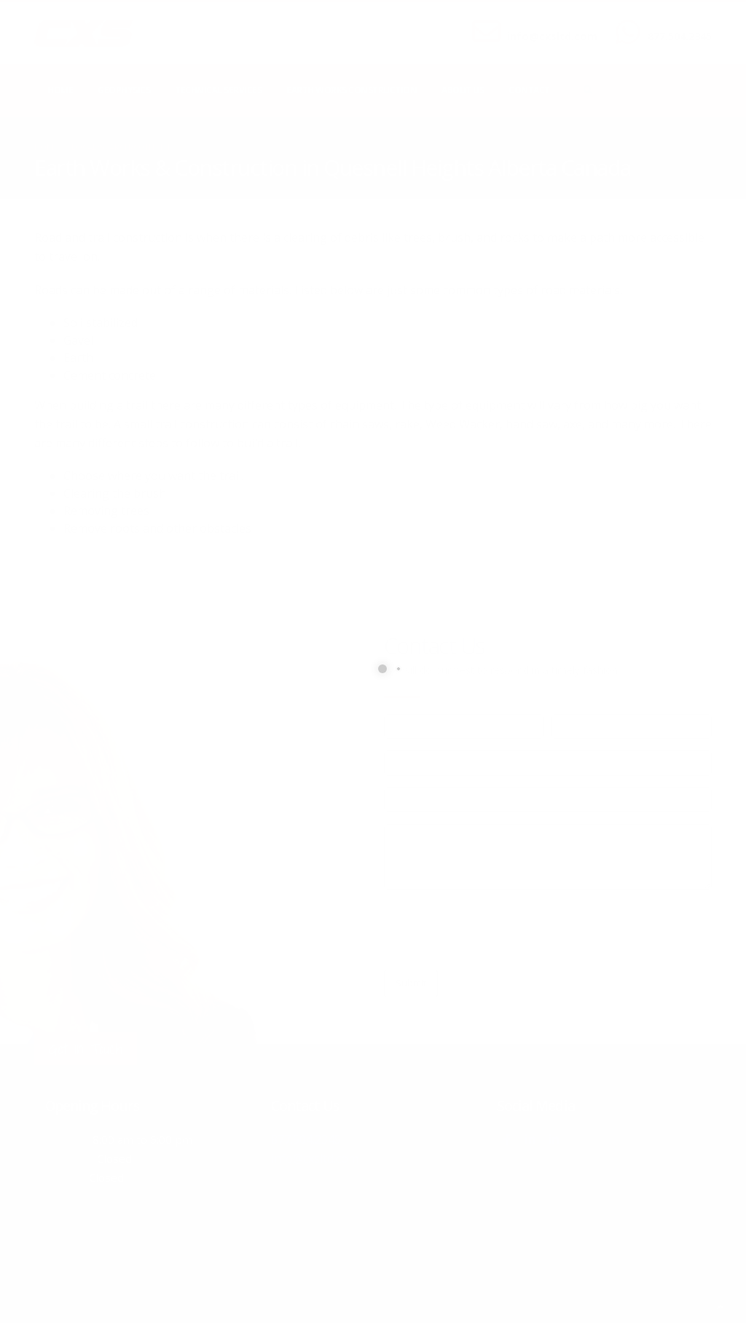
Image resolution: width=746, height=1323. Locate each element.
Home (60, 90)
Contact (529, 90)
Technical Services (218, 90)
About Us (462, 90)
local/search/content (121, 146)
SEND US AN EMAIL (545, 24)
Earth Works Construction (351, 90)
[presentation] (494, 929)
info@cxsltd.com (552, 36)
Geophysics (124, 90)
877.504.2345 (680, 36)
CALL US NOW (676, 24)
